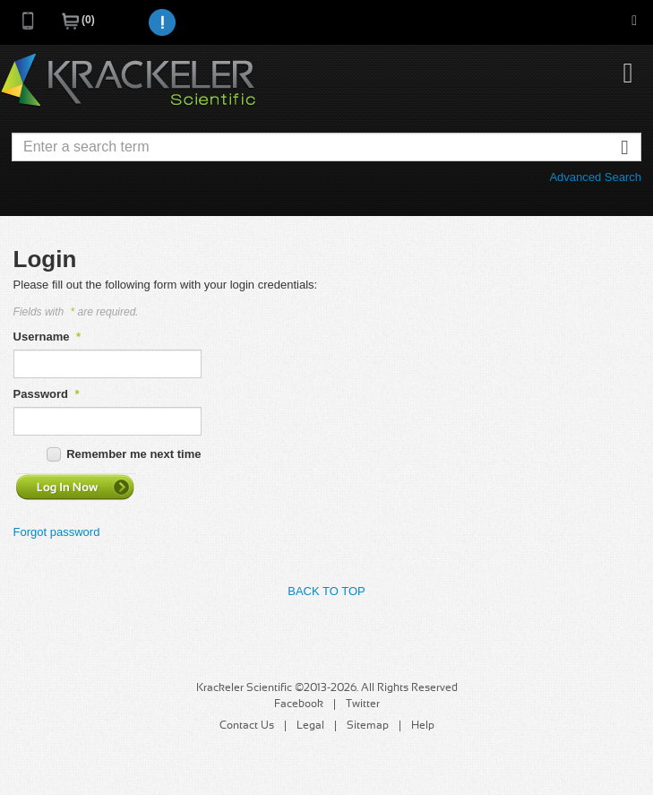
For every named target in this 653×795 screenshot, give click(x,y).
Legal (310, 726)
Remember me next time (133, 454)
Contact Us (246, 726)
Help (422, 726)
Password (46, 394)
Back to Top (326, 591)
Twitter (363, 704)
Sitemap (368, 726)
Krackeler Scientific (128, 81)
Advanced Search (595, 177)
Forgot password (56, 532)
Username (47, 336)
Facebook (298, 704)
